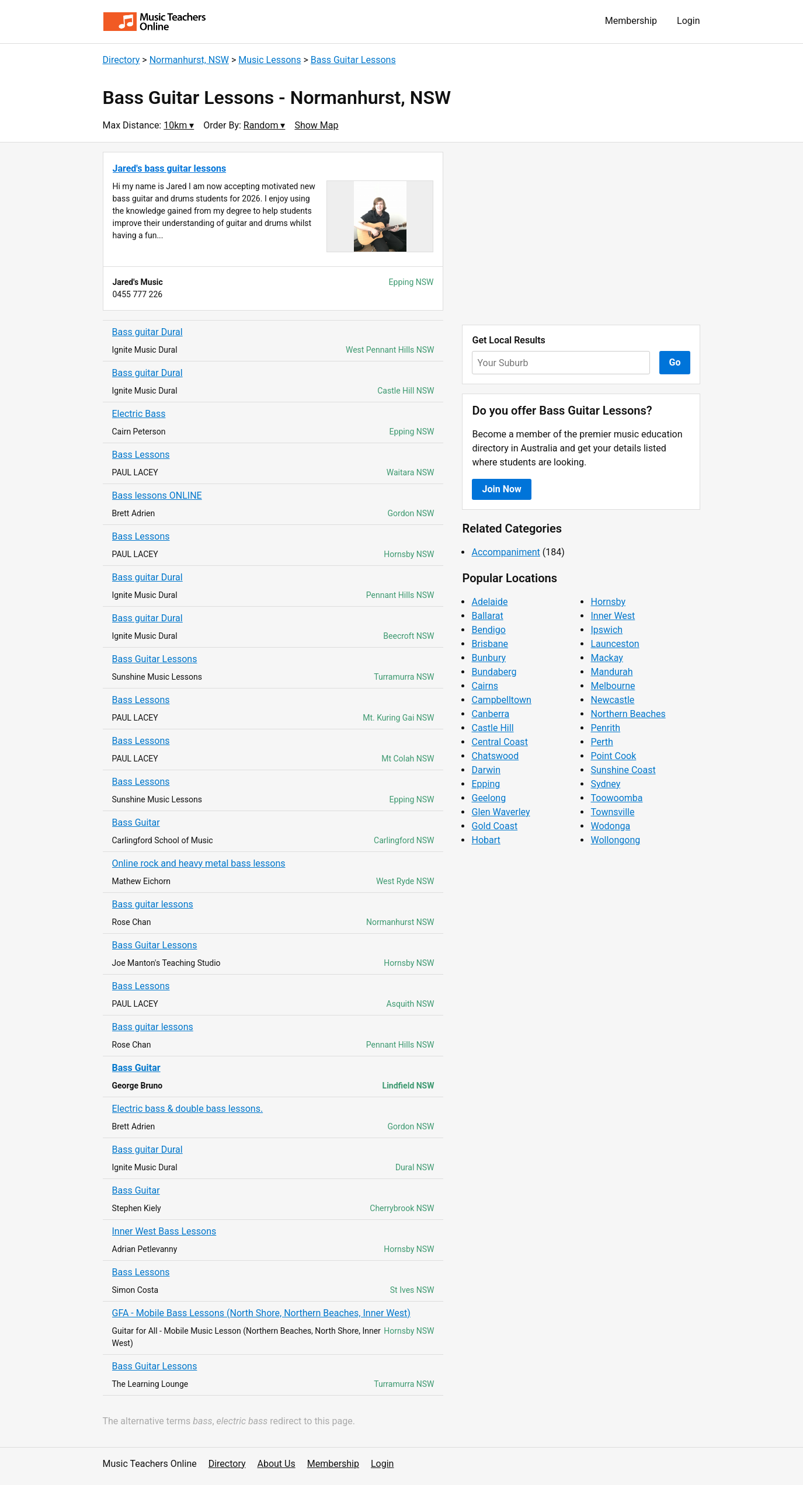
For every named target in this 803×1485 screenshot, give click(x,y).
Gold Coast (494, 826)
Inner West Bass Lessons (164, 1231)
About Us (277, 1463)
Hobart (485, 840)
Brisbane (489, 643)
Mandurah (611, 671)
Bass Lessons (141, 454)
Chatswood (495, 755)
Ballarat (487, 615)
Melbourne (612, 685)
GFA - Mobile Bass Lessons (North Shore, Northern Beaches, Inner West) (261, 1313)
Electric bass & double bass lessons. (187, 1108)
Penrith (605, 727)
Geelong (488, 798)
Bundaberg (493, 671)
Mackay (606, 657)
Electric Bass (139, 413)
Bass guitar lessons (152, 904)
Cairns (484, 685)
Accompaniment (505, 552)
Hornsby (607, 601)
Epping (485, 784)
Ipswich (606, 629)
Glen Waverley (500, 812)
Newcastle (612, 699)
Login (688, 20)
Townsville (612, 812)
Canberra (490, 713)
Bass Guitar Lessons (353, 59)
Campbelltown (501, 699)
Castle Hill (492, 727)
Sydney (605, 784)
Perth (601, 741)
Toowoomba (616, 798)
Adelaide (489, 601)
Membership (631, 20)
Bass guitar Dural (147, 332)
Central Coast (499, 741)
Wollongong (615, 840)
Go (675, 362)
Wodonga (610, 826)
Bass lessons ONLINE (157, 495)
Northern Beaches (627, 713)
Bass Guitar (136, 822)
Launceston (614, 643)
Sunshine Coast (622, 769)
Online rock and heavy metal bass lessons (199, 863)
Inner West (612, 615)
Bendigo (488, 629)
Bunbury (488, 657)
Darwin (485, 769)
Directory (121, 59)
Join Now (501, 489)
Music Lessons (269, 59)
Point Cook (613, 755)
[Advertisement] (581, 233)
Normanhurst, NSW (189, 59)
